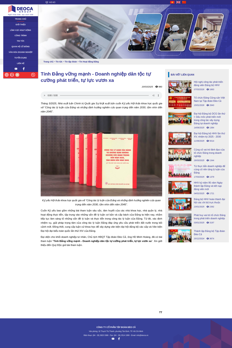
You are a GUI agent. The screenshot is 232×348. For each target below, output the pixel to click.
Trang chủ (20, 19)
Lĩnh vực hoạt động (20, 30)
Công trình (21, 36)
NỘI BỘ (50, 2)
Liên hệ (20, 63)
